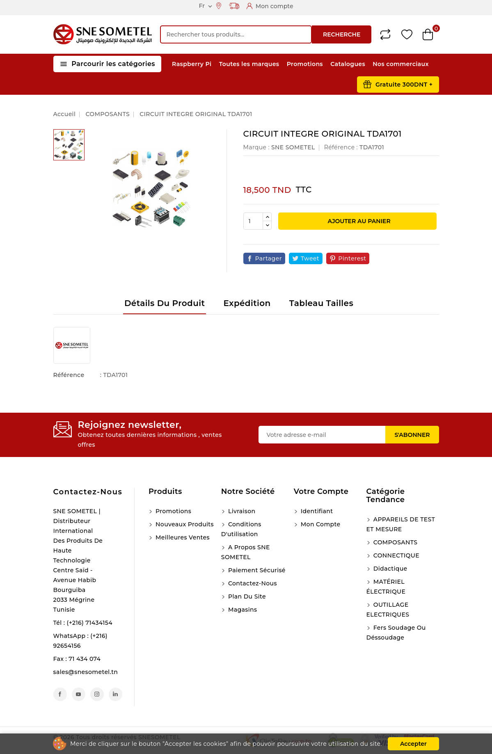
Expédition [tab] (246, 303)
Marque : (256, 147)
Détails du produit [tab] (164, 303)
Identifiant (316, 511)
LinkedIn (115, 694)
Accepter (413, 743)
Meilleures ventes (182, 537)
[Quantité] (253, 221)
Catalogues (347, 64)
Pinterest (352, 258)
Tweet (310, 258)
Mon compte (320, 524)
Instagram (97, 694)
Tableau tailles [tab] (321, 303)
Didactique (389, 568)
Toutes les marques (249, 64)
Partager (268, 258)
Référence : (341, 147)
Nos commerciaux (401, 64)
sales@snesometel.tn (85, 672)
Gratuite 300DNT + (404, 84)
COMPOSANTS (395, 542)
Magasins (242, 609)
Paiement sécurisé (256, 570)
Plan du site (246, 596)
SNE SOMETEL (293, 147)
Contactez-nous (88, 491)
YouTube (78, 694)
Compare (385, 34)
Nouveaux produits (184, 524)
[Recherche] (236, 34)
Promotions (305, 64)
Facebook (60, 694)
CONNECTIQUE (395, 555)
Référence (69, 375)
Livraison (241, 511)
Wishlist (406, 34)
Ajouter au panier (358, 221)
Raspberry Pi (191, 64)
